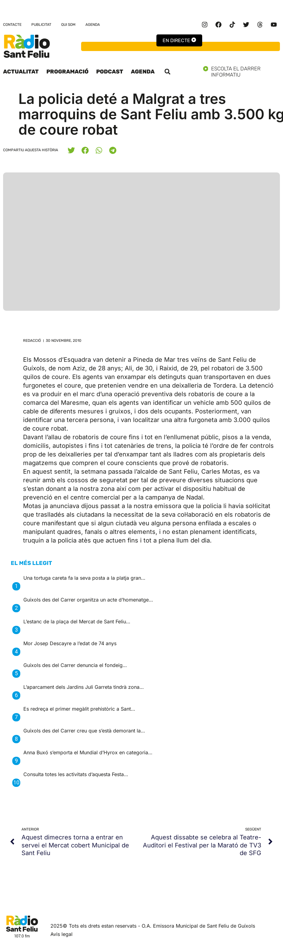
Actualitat (21, 71)
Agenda (92, 24)
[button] (167, 71)
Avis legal (61, 934)
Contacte (12, 24)
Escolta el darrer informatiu (241, 71)
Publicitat (41, 24)
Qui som (68, 24)
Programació (67, 71)
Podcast (109, 71)
